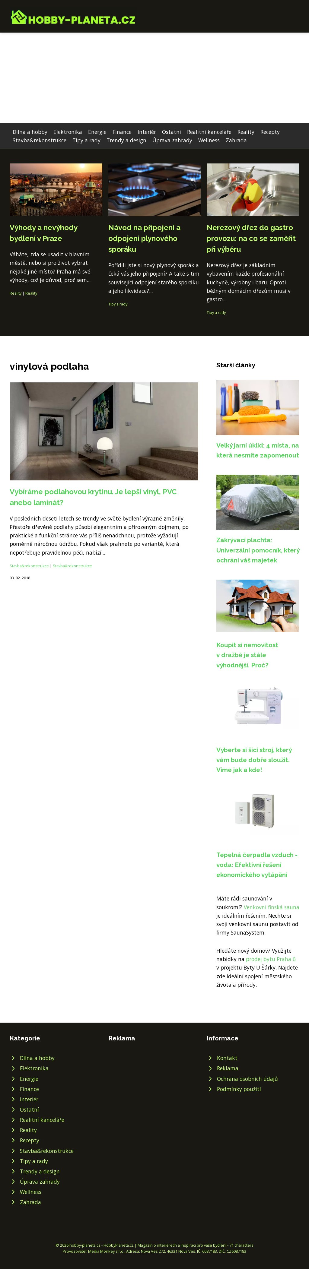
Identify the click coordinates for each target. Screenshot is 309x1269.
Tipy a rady (86, 140)
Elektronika (67, 131)
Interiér (147, 131)
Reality (245, 131)
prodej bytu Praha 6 (271, 959)
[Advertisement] (154, 78)
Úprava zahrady (172, 140)
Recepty (270, 131)
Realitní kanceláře (209, 131)
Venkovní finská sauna (271, 907)
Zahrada (236, 140)
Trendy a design (126, 140)
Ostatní (171, 131)
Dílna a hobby (30, 131)
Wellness (209, 140)
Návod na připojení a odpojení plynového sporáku (144, 238)
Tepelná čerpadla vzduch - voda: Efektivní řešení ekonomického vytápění (257, 865)
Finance (122, 131)
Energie (97, 131)
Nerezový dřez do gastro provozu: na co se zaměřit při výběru (251, 238)
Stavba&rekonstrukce (39, 140)
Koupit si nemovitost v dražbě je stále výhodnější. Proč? (247, 655)
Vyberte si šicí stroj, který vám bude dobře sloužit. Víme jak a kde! (253, 760)
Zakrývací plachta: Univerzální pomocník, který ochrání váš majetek (257, 550)
